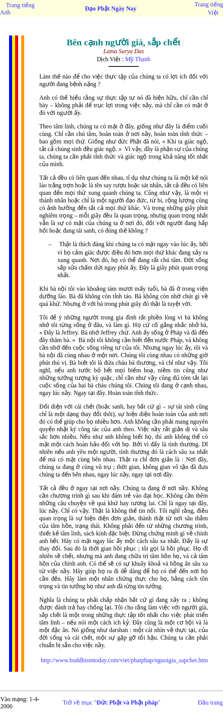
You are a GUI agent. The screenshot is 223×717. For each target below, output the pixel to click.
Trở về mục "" (112, 702)
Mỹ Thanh (137, 59)
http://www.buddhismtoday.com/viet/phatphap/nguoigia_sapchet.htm (124, 660)
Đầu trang (210, 702)
